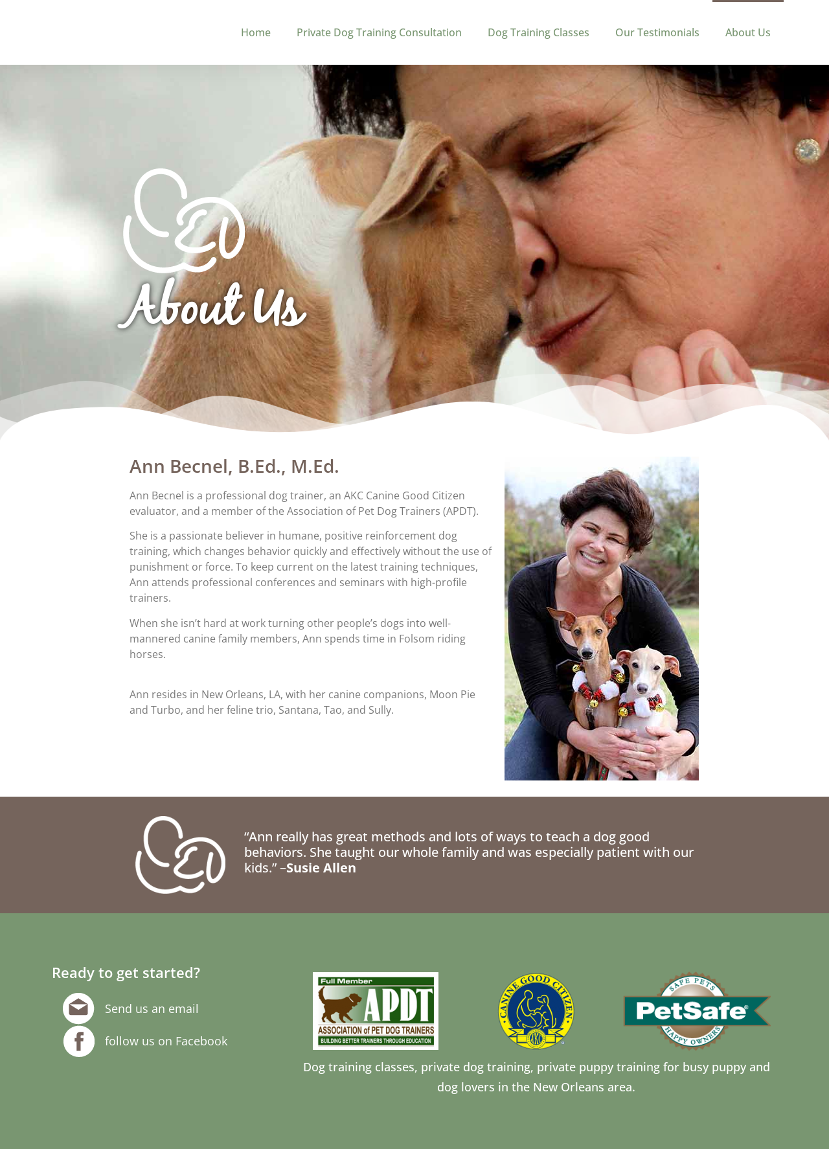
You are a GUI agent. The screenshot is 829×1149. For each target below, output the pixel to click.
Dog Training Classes (538, 32)
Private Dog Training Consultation (379, 32)
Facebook (201, 1041)
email (183, 1008)
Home (256, 32)
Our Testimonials (657, 32)
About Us (748, 32)
